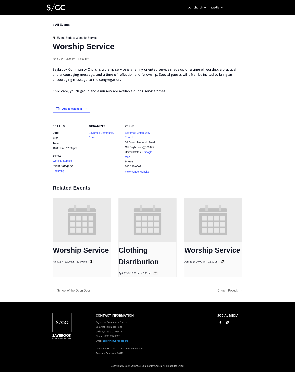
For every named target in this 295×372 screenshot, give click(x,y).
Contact (243, 7)
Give (230, 7)
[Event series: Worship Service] (91, 261)
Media (215, 7)
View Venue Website (137, 171)
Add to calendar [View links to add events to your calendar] (72, 108)
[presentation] (82, 220)
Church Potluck (228, 290)
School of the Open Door (73, 290)
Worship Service (62, 160)
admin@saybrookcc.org (115, 340)
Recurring (58, 170)
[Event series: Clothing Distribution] (155, 273)
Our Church (195, 7)
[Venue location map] (181, 145)
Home (179, 7)
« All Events (61, 24)
